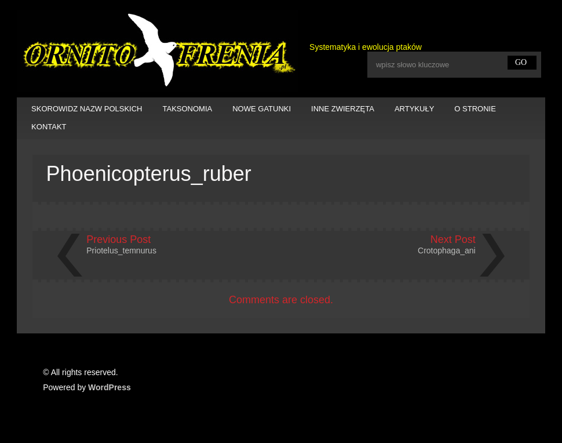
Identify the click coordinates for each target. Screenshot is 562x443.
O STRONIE (475, 108)
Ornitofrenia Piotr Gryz (157, 51)
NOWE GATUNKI (261, 108)
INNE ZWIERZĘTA (342, 108)
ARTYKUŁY (414, 108)
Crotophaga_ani (447, 250)
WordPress (109, 387)
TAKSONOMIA (188, 108)
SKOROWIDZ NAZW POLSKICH (86, 108)
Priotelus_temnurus (121, 250)
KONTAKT (48, 126)
